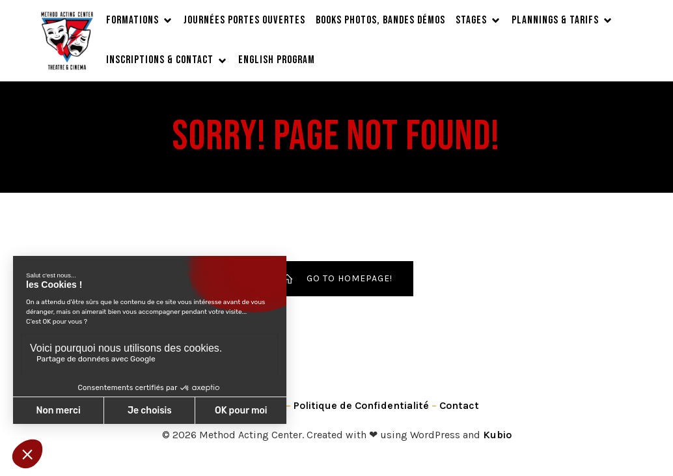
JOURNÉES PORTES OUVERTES (244, 20)
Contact (459, 405)
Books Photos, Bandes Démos (380, 20)
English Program (276, 59)
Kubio (497, 434)
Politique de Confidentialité (361, 405)
